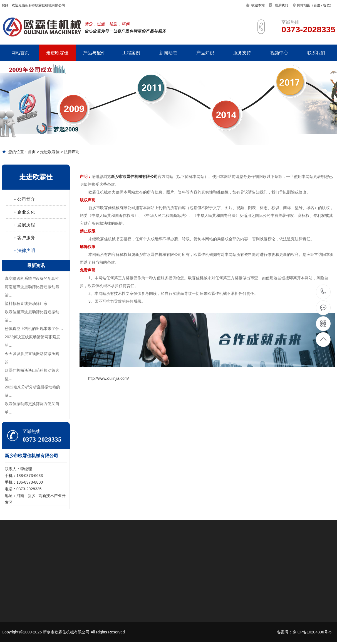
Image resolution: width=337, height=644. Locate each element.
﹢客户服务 (24, 237)
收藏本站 (258, 5)
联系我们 (281, 5)
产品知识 (205, 52)
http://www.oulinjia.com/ (108, 378)
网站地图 (303, 5)
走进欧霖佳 (57, 52)
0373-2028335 (323, 292)
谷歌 (326, 5)
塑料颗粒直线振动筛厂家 (26, 303)
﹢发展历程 (24, 224)
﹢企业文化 (24, 212)
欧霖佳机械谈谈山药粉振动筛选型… (32, 374)
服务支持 (242, 52)
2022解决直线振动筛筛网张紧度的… (32, 341)
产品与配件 (94, 52)
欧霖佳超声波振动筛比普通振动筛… (32, 316)
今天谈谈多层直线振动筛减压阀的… (32, 357)
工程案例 (131, 52)
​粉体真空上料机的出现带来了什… (34, 328)
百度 (317, 5)
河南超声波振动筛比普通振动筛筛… (32, 291)
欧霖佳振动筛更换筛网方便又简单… (32, 407)
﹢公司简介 (24, 199)
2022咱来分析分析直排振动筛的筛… (32, 391)
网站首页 (20, 52)
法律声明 (72, 152)
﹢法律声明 (24, 250)
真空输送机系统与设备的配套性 (32, 278)
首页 (32, 152)
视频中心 (279, 52)
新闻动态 (168, 52)
